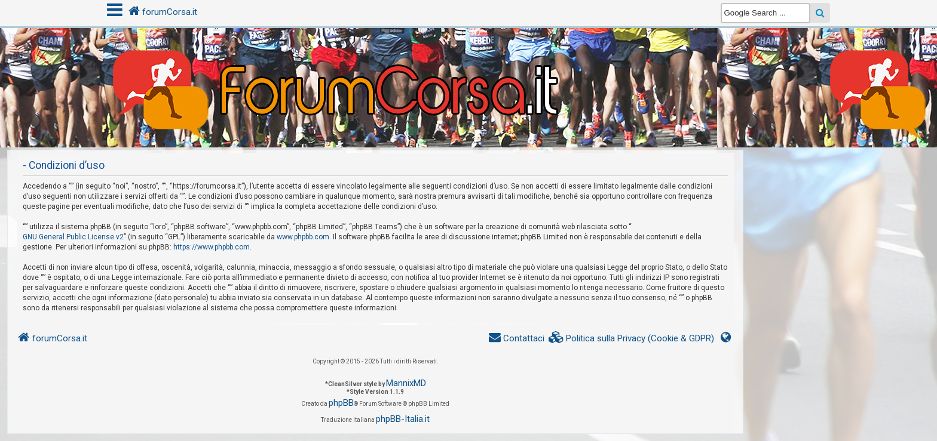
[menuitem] (632, 338)
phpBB (341, 402)
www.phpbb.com (303, 237)
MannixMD (406, 383)
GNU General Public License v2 (73, 237)
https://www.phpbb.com (211, 247)
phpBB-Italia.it (403, 419)
